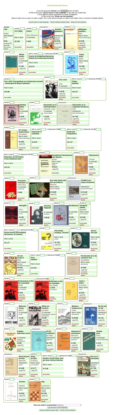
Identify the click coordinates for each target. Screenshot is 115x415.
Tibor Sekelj (53, 285)
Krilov (22, 109)
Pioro (21, 210)
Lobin (53, 109)
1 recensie (82, 45)
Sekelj (20, 285)
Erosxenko (82, 285)
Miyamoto (74, 335)
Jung (60, 84)
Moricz (21, 310)
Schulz (54, 159)
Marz (80, 33)
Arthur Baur (22, 185)
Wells (19, 260)
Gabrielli (22, 386)
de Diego (50, 335)
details (57, 49)
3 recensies (82, 297)
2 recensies (21, 297)
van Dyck (101, 310)
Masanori (53, 184)
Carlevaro (47, 109)
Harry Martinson (32, 35)
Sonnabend (23, 134)
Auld (74, 109)
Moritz (81, 59)
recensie (51, 297)
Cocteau (92, 159)
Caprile (21, 59)
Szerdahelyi (85, 260)
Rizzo (98, 335)
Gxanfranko (45, 386)
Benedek (83, 210)
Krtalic (74, 310)
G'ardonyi (34, 361)
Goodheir (45, 310)
